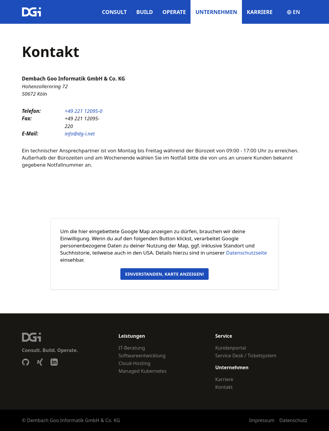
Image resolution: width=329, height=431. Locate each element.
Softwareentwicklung (142, 355)
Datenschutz (293, 420)
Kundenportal (230, 348)
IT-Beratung (132, 348)
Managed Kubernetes (143, 371)
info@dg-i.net (80, 133)
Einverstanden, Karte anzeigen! (164, 274)
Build (144, 11)
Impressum (262, 420)
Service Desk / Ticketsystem (245, 355)
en (293, 11)
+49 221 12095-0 (84, 111)
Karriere (260, 11)
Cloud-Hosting (135, 363)
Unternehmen (216, 11)
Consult (114, 11)
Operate (174, 11)
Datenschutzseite (246, 252)
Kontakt (224, 387)
